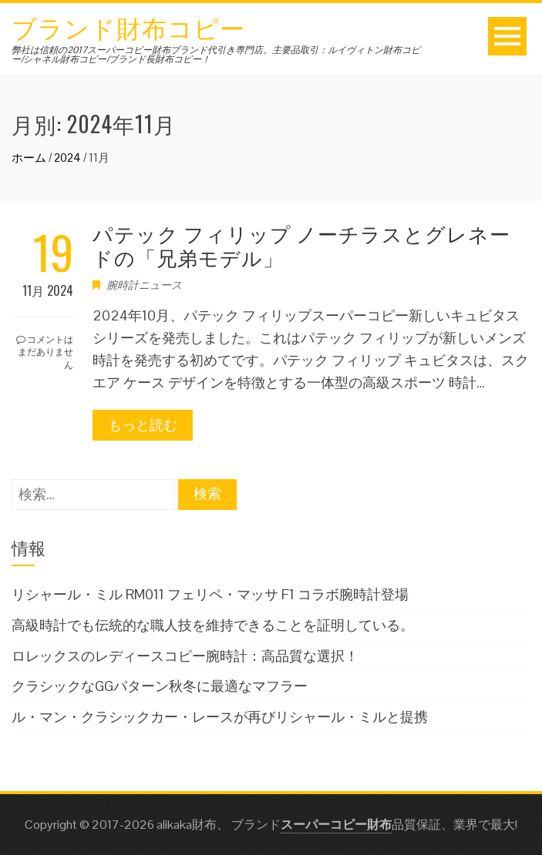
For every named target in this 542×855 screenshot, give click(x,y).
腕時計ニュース (144, 285)
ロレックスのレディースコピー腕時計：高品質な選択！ (185, 656)
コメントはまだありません (44, 351)
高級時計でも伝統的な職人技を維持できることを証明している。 (213, 625)
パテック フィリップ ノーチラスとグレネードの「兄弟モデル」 (301, 245)
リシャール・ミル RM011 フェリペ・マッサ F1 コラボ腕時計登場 (210, 594)
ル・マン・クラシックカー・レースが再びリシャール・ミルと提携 (220, 717)
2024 (67, 157)
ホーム (29, 157)
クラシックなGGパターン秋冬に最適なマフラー (160, 686)
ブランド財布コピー (128, 26)
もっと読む (142, 425)
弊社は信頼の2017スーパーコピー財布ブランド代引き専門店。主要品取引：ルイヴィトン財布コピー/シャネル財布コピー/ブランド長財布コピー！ (216, 54)
